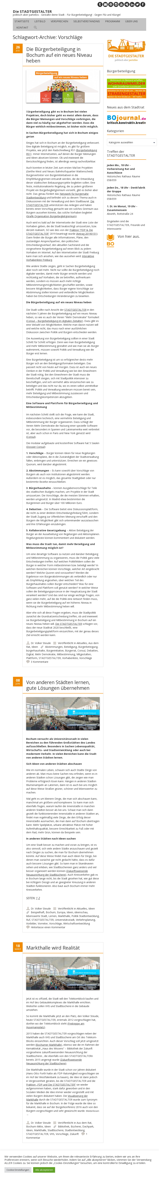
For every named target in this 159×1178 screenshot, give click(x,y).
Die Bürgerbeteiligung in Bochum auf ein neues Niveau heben (59, 55)
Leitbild (39, 21)
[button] (35, 27)
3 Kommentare (39, 661)
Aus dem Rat (84, 1122)
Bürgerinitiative (55, 650)
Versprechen (59, 21)
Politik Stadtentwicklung (85, 916)
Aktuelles (82, 643)
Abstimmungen (54, 646)
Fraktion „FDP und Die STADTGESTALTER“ (51, 1084)
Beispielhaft (37, 912)
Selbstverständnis (86, 21)
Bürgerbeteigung (88, 646)
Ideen (35, 646)
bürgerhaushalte (35, 650)
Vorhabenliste (70, 658)
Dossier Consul (35, 447)
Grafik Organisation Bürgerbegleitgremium (51, 216)
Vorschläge (85, 658)
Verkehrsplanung (85, 919)
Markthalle (64, 916)
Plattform (31, 658)
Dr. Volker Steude (41, 643)
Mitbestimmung (66, 654)
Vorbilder (31, 923)
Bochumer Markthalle (48, 1044)
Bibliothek (63, 1126)
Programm (112, 21)
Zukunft (74, 1134)
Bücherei (76, 1126)
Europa (61, 912)
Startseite (22, 21)
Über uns (131, 21)
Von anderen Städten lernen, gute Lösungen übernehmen (58, 685)
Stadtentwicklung (74, 1130)
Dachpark (87, 1126)
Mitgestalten (83, 654)
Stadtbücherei (55, 1130)
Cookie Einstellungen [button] (18, 1169)
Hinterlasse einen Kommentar (48, 927)
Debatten (92, 650)
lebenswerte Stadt (36, 916)
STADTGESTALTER (75, 309)
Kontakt (22, 27)
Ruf (28, 919)
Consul (31, 437)
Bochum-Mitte (34, 1126)
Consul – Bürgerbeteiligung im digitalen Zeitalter (54, 321)
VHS (52, 1134)
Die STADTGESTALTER (68, 624)
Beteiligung (70, 646)
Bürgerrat (70, 650)
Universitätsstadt (65, 919)
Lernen (52, 916)
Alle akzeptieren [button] (44, 1169)
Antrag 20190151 (87, 233)
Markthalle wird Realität (53, 947)
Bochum (51, 912)
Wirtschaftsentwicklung (76, 923)
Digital (30, 654)
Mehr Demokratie (45, 654)
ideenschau (81, 912)
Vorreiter (43, 923)
